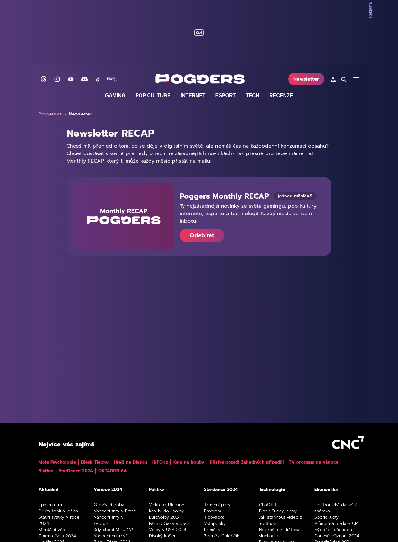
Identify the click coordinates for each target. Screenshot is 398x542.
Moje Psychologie (57, 462)
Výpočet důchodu (333, 530)
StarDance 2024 (76, 471)
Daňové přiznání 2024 (336, 536)
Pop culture (152, 95)
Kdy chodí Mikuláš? (113, 530)
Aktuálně (48, 490)
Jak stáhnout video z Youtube (280, 520)
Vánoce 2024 (108, 490)
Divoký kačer (162, 536)
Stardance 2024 (221, 490)
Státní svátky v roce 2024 (59, 520)
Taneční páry (217, 505)
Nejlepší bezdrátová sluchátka (279, 533)
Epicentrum (50, 505)
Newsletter (306, 79)
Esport (225, 95)
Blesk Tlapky (95, 462)
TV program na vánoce (313, 462)
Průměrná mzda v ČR (336, 524)
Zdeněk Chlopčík (221, 536)
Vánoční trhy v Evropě (108, 520)
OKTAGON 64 (112, 471)
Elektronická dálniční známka (335, 508)
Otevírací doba (109, 505)
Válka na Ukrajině (166, 505)
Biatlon (46, 471)
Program (212, 511)
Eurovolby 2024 (165, 517)
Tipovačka (214, 517)
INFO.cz (160, 462)
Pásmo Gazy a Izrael (169, 524)
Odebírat (202, 235)
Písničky (212, 530)
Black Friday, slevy (278, 511)
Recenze (281, 95)
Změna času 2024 (57, 536)
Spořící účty (326, 517)
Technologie (272, 490)
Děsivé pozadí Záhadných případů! (247, 462)
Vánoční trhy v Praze (115, 511)
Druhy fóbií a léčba (58, 511)
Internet (193, 95)
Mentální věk (52, 530)
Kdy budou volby (166, 511)
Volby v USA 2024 (167, 530)
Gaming (115, 95)
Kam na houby (188, 462)
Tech (252, 95)
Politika (156, 490)
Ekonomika (326, 490)
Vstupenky (215, 524)
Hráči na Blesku (130, 462)
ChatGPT (268, 505)
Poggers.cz (53, 114)
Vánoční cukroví (110, 536)
